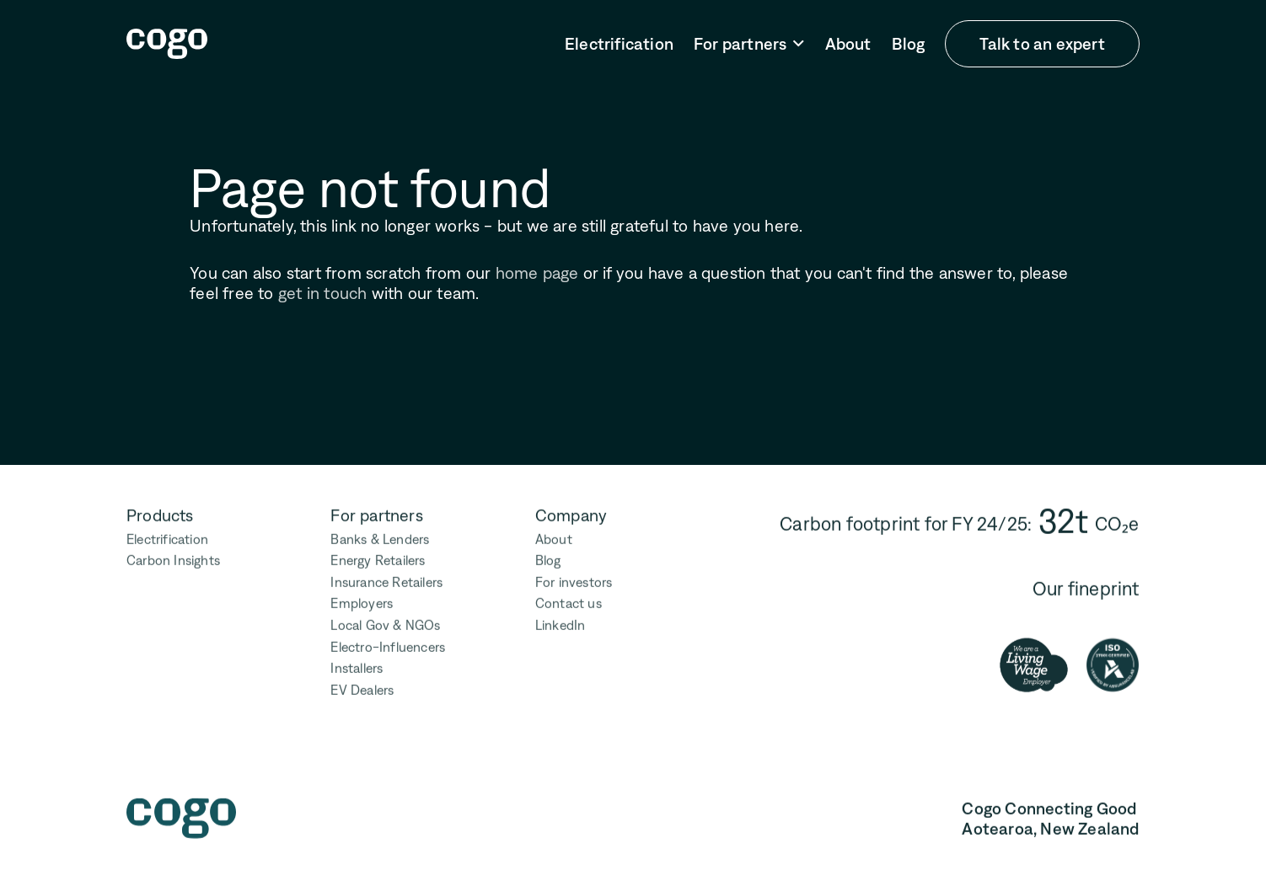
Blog (908, 44)
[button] (749, 44)
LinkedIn (560, 622)
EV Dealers (362, 687)
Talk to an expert (1041, 44)
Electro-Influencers (388, 644)
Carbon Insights (173, 558)
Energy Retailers (378, 558)
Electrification (619, 44)
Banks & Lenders (380, 536)
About (848, 44)
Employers (362, 601)
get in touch (322, 293)
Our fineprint (1086, 585)
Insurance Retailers (387, 579)
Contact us (568, 601)
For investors (574, 579)
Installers (357, 666)
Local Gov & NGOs (386, 622)
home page (537, 273)
